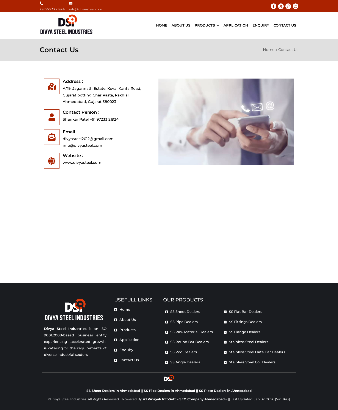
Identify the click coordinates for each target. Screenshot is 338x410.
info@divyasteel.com (85, 9)
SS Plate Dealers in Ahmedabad (225, 391)
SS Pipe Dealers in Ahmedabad (170, 391)
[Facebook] (273, 6)
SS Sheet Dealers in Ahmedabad (113, 391)
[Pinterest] (288, 6)
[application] (217, 25)
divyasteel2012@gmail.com (88, 139)
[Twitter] (281, 6)
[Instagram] (295, 6)
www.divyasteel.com (82, 162)
